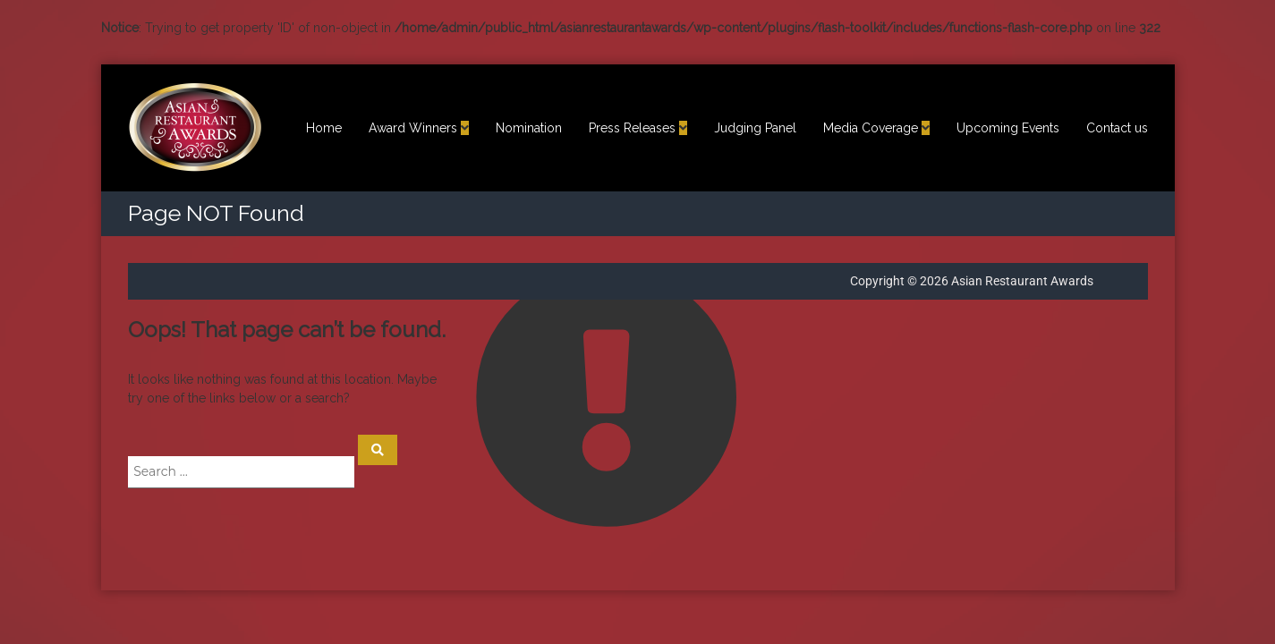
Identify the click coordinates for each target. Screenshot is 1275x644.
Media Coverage (870, 128)
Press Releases (632, 128)
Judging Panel (755, 128)
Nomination (529, 128)
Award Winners (413, 128)
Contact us (1117, 128)
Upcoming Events (1007, 128)
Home (324, 128)
